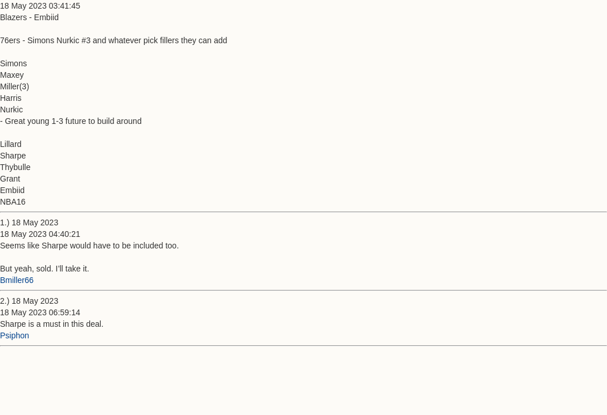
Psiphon (14, 335)
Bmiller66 (16, 280)
